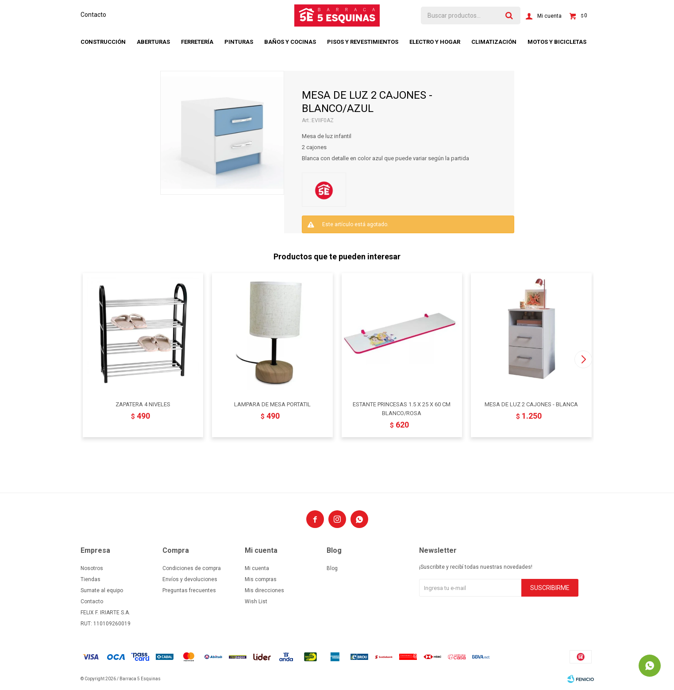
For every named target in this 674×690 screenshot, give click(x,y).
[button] (583, 359)
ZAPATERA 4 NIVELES (143, 404)
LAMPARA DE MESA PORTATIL (272, 404)
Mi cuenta (257, 568)
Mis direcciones (264, 590)
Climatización (493, 42)
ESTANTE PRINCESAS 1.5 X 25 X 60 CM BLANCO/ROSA (402, 408)
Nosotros (92, 568)
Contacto (93, 14)
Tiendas (90, 579)
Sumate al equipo (102, 590)
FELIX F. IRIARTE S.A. (105, 612)
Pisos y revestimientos (362, 42)
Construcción (103, 42)
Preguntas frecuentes (189, 590)
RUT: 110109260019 (106, 624)
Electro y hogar (434, 42)
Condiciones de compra (191, 568)
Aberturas (153, 42)
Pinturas (238, 42)
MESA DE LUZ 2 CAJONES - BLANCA (531, 404)
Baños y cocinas (290, 42)
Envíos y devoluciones (189, 579)
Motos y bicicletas (557, 42)
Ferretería (197, 42)
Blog (332, 568)
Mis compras (261, 579)
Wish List (256, 601)
